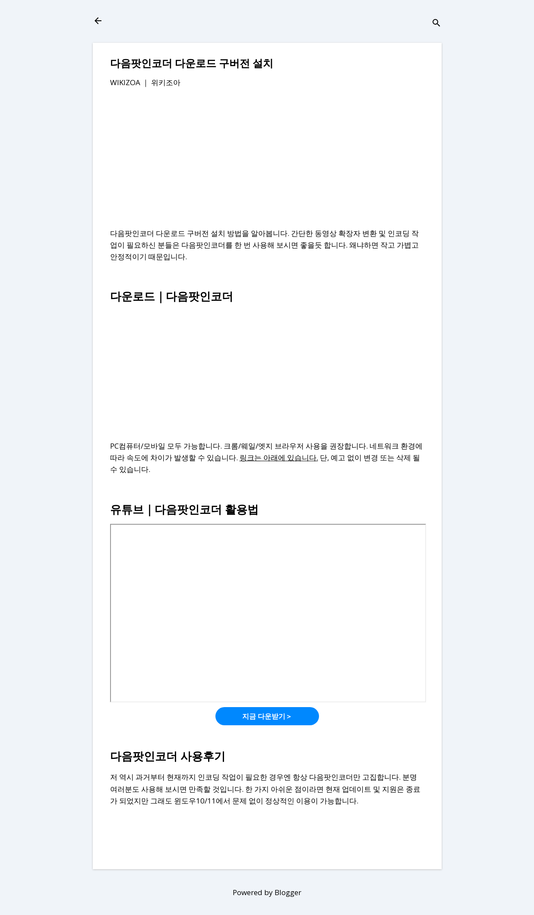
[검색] (436, 23)
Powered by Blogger (267, 892)
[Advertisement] (267, 159)
